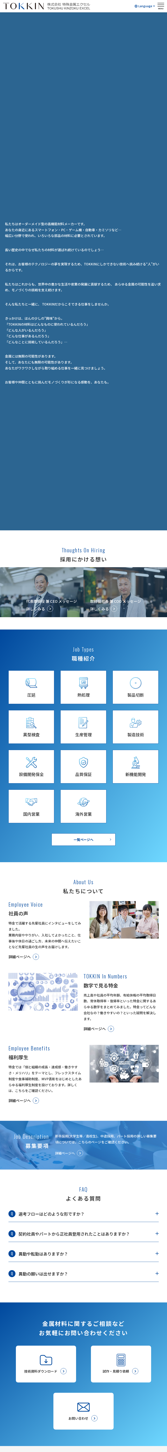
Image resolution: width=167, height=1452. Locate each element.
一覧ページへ (83, 839)
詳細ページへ (19, 956)
